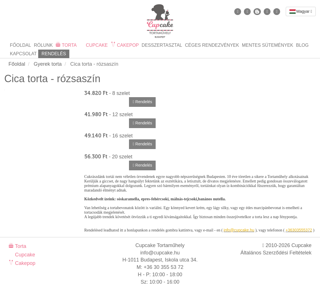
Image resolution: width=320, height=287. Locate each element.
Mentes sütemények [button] (267, 45)
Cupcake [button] (96, 45)
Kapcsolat (23, 53)
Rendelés (54, 53)
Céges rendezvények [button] (212, 45)
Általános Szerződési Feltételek (276, 253)
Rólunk (43, 45)
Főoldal (20, 45)
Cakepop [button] (127, 45)
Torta (20, 246)
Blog (302, 45)
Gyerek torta (48, 64)
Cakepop (24, 263)
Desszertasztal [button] (162, 45)
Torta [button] (69, 45)
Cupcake (24, 255)
